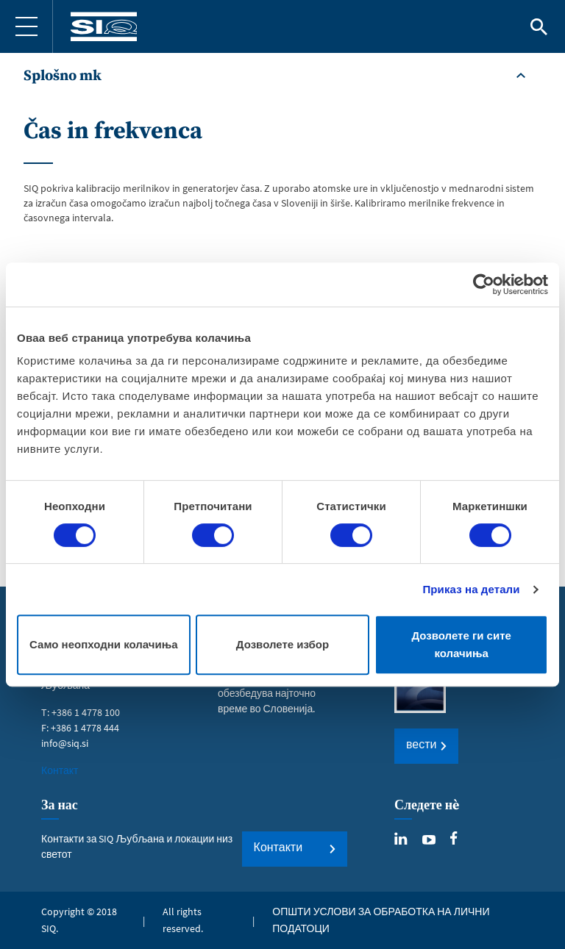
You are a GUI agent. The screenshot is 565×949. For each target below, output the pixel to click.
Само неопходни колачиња (103, 644)
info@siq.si (64, 743)
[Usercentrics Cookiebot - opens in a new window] (483, 284)
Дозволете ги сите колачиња (461, 644)
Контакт (59, 770)
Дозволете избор (282, 644)
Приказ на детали (470, 589)
